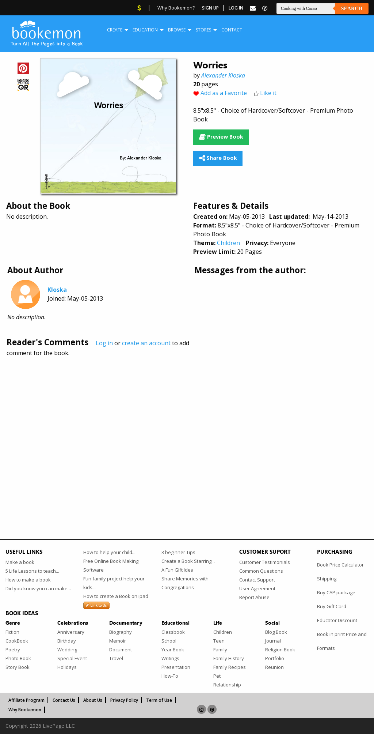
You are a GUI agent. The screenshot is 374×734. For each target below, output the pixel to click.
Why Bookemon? (176, 7)
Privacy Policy (124, 700)
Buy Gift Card (331, 606)
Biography (120, 632)
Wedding (67, 649)
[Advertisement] (187, 432)
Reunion (274, 667)
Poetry (12, 649)
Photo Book (18, 658)
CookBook (16, 640)
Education (145, 30)
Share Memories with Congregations (185, 583)
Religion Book (280, 649)
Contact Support (257, 579)
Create (114, 30)
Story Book (17, 667)
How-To (169, 676)
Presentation (175, 667)
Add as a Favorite (224, 93)
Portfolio (274, 658)
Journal (273, 640)
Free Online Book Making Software (110, 565)
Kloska (57, 290)
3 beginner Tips (178, 552)
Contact (231, 30)
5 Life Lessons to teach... (32, 571)
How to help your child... (109, 552)
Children (228, 243)
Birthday (66, 640)
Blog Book (276, 632)
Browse (177, 30)
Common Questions (261, 571)
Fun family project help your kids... (114, 583)
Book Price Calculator (340, 564)
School (168, 640)
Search (351, 8)
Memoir (117, 640)
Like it (268, 93)
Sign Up (210, 8)
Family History (228, 658)
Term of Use (159, 700)
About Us (92, 700)
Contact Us (64, 700)
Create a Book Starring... (188, 561)
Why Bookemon (24, 710)
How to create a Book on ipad (115, 596)
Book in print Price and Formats (342, 641)
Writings (170, 658)
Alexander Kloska (223, 75)
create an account (146, 343)
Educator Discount (337, 620)
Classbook (173, 632)
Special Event (72, 658)
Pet (217, 676)
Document (120, 649)
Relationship (227, 684)
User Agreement (257, 588)
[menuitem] (114, 30)
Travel (116, 658)
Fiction (12, 632)
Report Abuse (254, 597)
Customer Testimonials (264, 562)
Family (220, 649)
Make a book (19, 562)
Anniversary (70, 632)
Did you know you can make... (38, 588)
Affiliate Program (26, 700)
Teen (219, 640)
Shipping (326, 578)
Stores (203, 30)
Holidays (67, 667)
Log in (104, 343)
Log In (236, 8)
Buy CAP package (336, 592)
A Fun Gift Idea (177, 570)
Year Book (172, 649)
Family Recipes (229, 667)
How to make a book (28, 579)
